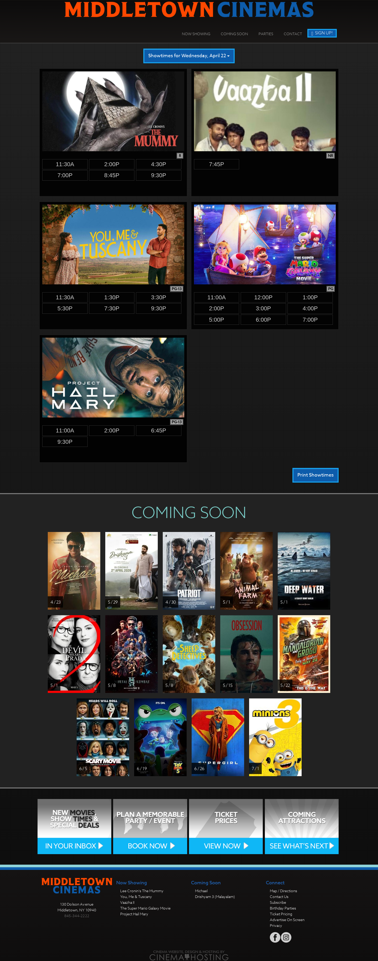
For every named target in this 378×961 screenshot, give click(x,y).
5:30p (65, 308)
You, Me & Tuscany (136, 896)
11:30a (65, 164)
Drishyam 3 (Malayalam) (215, 896)
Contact (293, 33)
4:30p (158, 164)
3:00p (263, 308)
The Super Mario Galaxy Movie (145, 908)
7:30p (111, 308)
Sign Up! (322, 33)
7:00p (65, 175)
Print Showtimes (315, 475)
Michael (201, 890)
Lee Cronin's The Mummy (142, 890)
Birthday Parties (283, 908)
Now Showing (196, 33)
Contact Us (279, 896)
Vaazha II (127, 902)
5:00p (216, 319)
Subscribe (278, 902)
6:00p (263, 319)
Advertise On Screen (287, 919)
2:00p (111, 164)
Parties (266, 33)
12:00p (263, 297)
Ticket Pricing (281, 913)
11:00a (216, 297)
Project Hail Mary (134, 913)
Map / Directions (283, 890)
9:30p (158, 175)
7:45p (216, 164)
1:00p (310, 297)
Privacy (276, 925)
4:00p (310, 308)
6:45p (158, 430)
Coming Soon (234, 33)
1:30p (111, 297)
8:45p (111, 175)
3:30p (158, 297)
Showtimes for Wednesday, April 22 (189, 55)
